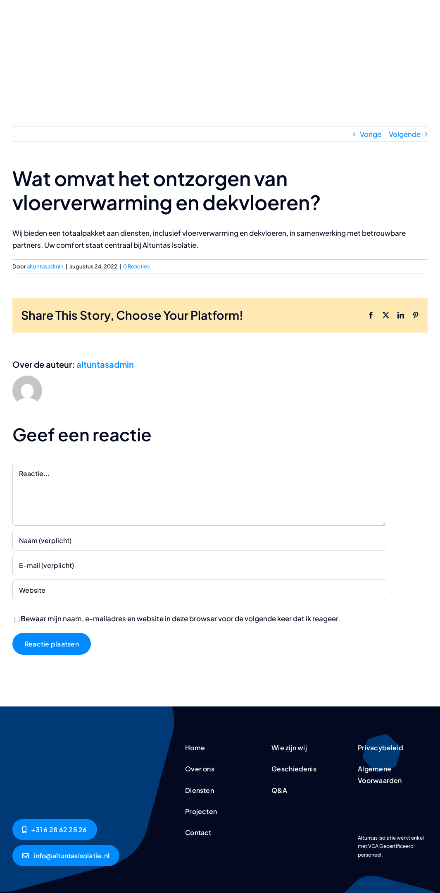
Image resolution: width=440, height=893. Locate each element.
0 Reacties (136, 266)
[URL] (199, 589)
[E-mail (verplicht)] (199, 565)
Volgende (405, 134)
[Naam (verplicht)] (199, 540)
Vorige (370, 134)
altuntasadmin (45, 266)
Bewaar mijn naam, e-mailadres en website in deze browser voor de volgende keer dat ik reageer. (180, 618)
